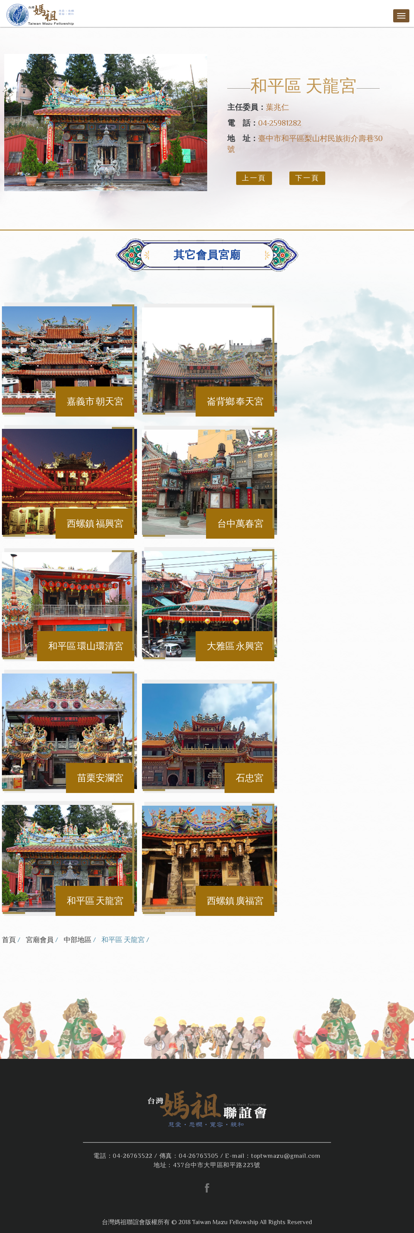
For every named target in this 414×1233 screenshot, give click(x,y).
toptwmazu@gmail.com (286, 1155)
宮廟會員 (40, 940)
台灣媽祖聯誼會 (41, 14)
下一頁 (307, 178)
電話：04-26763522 (122, 1155)
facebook (207, 1188)
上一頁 (254, 178)
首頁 (9, 940)
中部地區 (77, 940)
